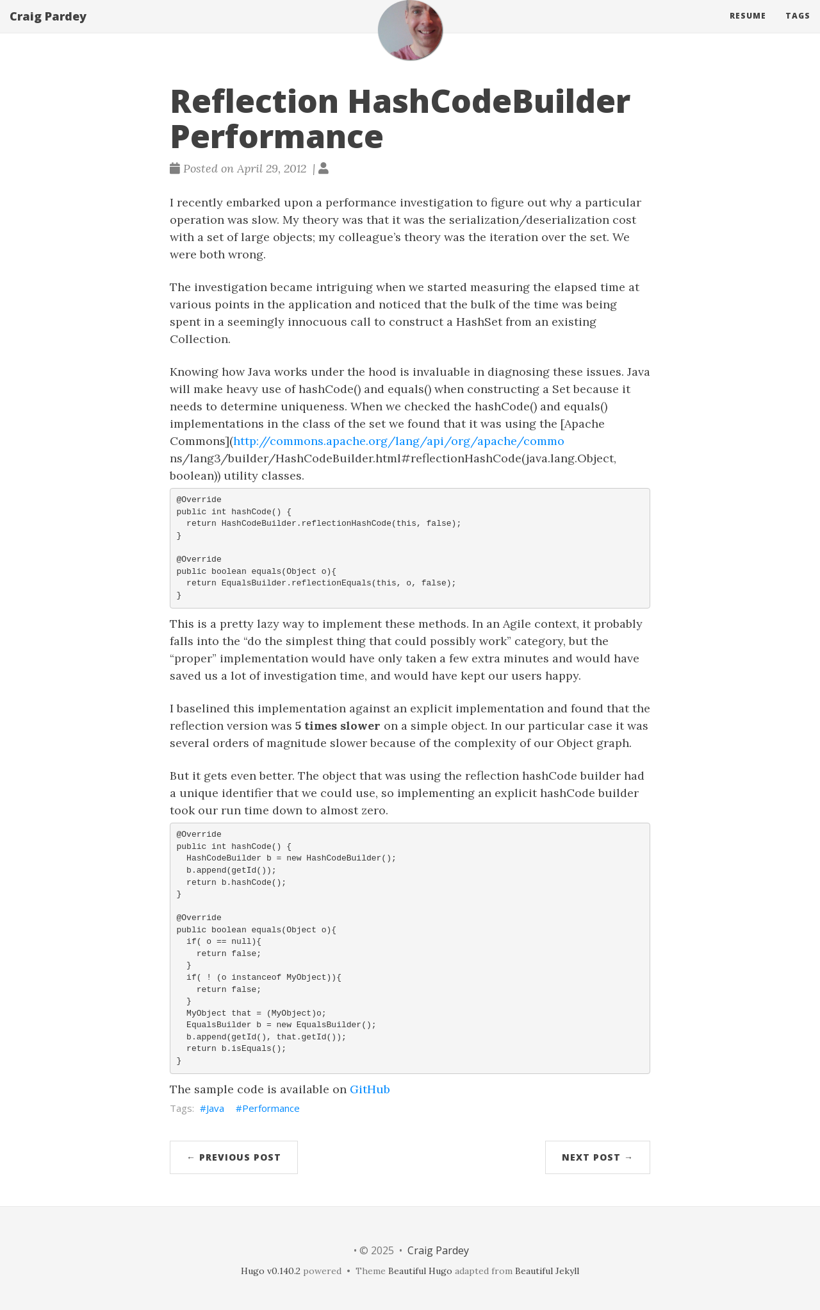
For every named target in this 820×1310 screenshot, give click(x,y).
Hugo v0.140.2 (270, 1271)
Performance (271, 1108)
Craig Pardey (48, 29)
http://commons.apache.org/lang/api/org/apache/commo (398, 440)
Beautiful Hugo (420, 1271)
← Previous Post (233, 1157)
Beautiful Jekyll (547, 1271)
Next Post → (598, 1157)
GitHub (370, 1089)
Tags (797, 28)
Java (215, 1108)
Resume (748, 28)
